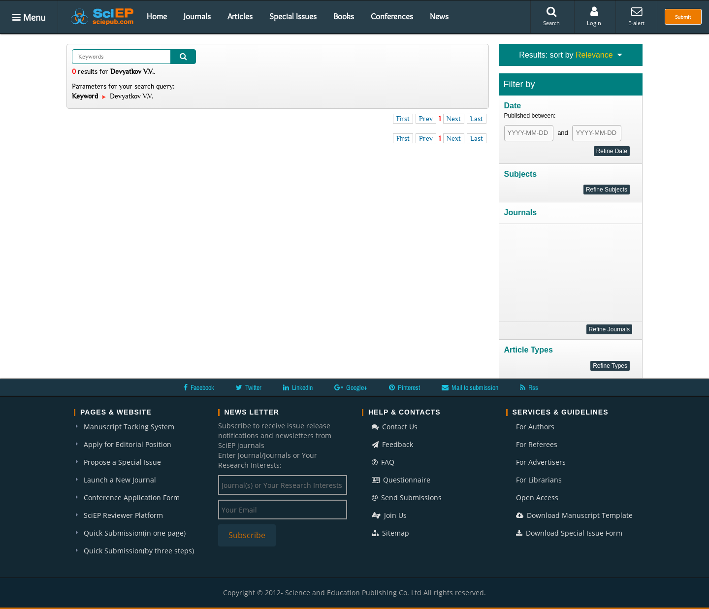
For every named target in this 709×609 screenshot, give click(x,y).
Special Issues (293, 16)
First (403, 119)
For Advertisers (541, 462)
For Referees (536, 444)
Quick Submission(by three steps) (139, 550)
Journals (197, 16)
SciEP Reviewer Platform (123, 515)
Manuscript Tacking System (129, 426)
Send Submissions (407, 497)
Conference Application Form (132, 497)
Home (157, 16)
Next (454, 119)
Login (594, 16)
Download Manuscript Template (574, 515)
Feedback (392, 444)
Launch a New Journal (120, 479)
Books (343, 16)
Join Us (389, 515)
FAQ (383, 462)
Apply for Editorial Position (127, 444)
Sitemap (390, 533)
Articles (240, 16)
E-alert (636, 16)
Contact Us (395, 426)
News (439, 16)
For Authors (535, 426)
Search (551, 16)
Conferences (392, 16)
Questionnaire (401, 479)
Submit (683, 16)
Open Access (537, 497)
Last (476, 119)
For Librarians (539, 479)
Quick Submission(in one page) (135, 533)
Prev (426, 119)
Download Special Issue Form (569, 533)
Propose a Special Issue (122, 462)
